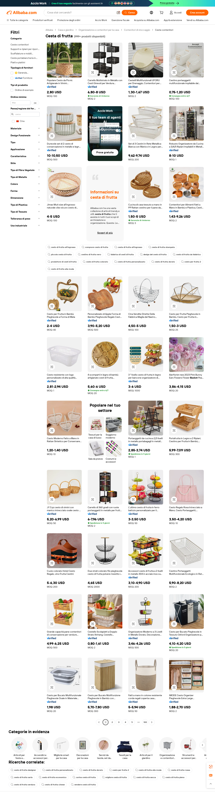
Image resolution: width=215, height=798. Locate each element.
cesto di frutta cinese (53, 784)
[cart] (162, 13)
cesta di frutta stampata (161, 247)
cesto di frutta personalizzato (129, 261)
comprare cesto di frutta (95, 247)
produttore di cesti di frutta (62, 261)
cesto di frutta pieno (173, 777)
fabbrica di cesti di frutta (120, 254)
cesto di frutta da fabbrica (187, 254)
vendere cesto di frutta (83, 784)
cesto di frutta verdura (23, 784)
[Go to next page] (152, 722)
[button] (118, 13)
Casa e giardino (66, 30)
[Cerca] (129, 12)
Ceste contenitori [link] (164, 30)
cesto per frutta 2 (191, 261)
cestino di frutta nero (89, 254)
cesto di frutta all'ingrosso (61, 247)
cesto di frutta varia (22, 777)
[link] (210, 766)
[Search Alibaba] (80, 12)
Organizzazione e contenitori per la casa (99, 30)
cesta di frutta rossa (179, 770)
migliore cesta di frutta (114, 777)
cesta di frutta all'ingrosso (128, 247)
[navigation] (25, 376)
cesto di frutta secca (144, 777)
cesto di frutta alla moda (61, 269)
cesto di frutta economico (52, 777)
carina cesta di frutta (84, 777)
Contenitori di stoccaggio (137, 30)
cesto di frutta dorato (163, 261)
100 (145, 722)
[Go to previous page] (99, 722)
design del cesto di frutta (153, 254)
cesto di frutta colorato (95, 261)
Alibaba (49, 30)
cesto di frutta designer (23, 770)
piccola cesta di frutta (60, 254)
